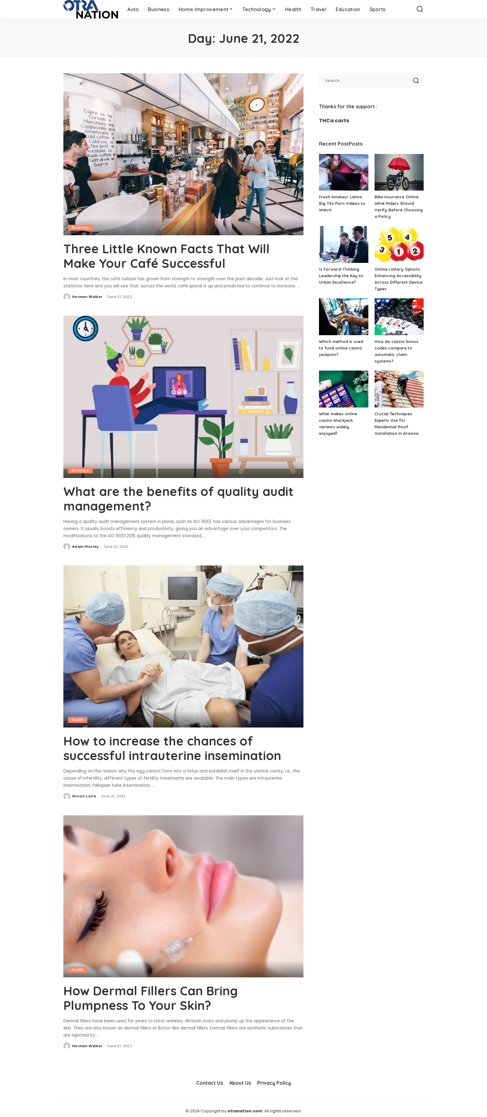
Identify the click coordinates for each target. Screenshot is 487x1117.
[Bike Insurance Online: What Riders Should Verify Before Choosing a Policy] (399, 172)
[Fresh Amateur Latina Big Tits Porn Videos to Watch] (343, 172)
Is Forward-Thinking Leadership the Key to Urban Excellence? (341, 276)
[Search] (420, 9)
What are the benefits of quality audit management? (179, 498)
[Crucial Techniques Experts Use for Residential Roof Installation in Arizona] (399, 389)
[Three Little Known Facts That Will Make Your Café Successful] (183, 154)
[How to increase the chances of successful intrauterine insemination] (183, 645)
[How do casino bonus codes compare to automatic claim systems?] (399, 316)
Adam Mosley (85, 545)
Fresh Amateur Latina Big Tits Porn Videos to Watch (342, 203)
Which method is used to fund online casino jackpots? (341, 348)
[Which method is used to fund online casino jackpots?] (343, 316)
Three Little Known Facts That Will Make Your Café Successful (166, 256)
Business (80, 227)
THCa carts (334, 120)
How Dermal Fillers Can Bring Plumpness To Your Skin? (151, 996)
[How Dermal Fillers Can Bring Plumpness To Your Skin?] (183, 894)
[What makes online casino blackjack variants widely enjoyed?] (343, 389)
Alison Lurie (84, 794)
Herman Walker (87, 296)
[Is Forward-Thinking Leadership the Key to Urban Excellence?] (343, 244)
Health (78, 719)
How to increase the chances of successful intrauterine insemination (172, 747)
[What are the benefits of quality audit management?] (183, 396)
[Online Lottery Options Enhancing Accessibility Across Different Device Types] (399, 244)
